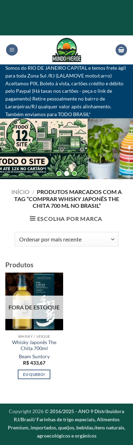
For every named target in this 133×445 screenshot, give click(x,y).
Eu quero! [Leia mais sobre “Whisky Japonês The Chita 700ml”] (34, 374)
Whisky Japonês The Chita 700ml (34, 346)
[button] (12, 50)
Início (20, 191)
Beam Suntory (34, 356)
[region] (66, 148)
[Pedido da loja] (66, 239)
